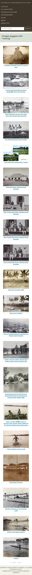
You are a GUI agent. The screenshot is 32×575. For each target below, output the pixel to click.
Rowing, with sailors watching (16, 532)
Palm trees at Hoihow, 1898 (16, 290)
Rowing (16, 558)
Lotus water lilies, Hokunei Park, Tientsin (16, 162)
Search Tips (5, 23)
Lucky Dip (4, 6)
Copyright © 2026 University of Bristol (12, 567)
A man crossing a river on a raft (16, 449)
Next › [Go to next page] (15, 562)
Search (27, 28)
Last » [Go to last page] (20, 562)
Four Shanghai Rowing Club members (16, 139)
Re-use (3, 17)
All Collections (7, 9)
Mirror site (6, 571)
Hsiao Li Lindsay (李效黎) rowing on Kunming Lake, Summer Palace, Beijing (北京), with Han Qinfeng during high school (16, 423)
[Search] (12, 28)
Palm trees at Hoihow (16, 313)
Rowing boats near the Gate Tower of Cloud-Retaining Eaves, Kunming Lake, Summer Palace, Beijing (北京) (16, 395)
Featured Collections (9, 12)
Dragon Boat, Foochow (16, 482)
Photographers (7, 15)
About (3, 20)
